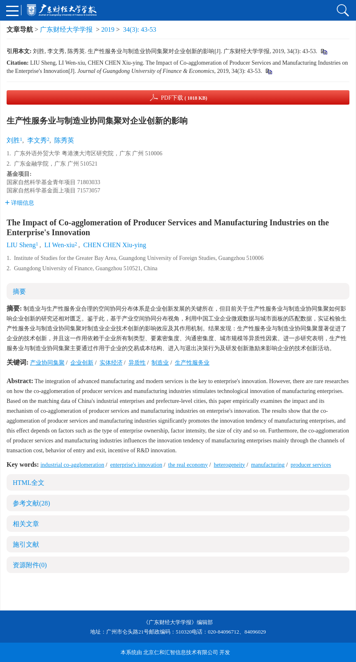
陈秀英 (64, 140)
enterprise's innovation (136, 465)
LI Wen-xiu (59, 244)
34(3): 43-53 (139, 29)
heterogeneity (229, 465)
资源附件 (30, 564)
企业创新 (81, 363)
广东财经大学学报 (66, 29)
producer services (311, 465)
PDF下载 (184, 98)
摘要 (19, 291)
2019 (107, 29)
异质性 (137, 363)
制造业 (160, 363)
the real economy (188, 465)
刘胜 (13, 140)
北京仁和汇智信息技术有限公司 (180, 652)
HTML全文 (28, 482)
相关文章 (26, 523)
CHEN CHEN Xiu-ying (114, 244)
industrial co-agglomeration (72, 465)
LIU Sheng (21, 244)
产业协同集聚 (47, 363)
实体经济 (111, 363)
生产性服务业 (192, 363)
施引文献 (26, 544)
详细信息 (19, 203)
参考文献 (31, 503)
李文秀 (37, 140)
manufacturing (268, 465)
